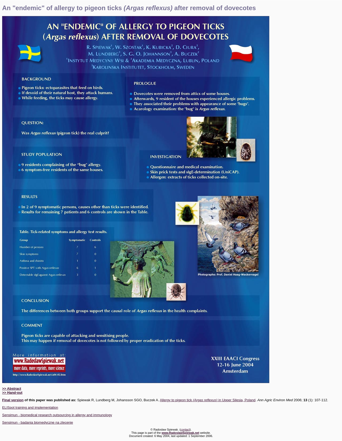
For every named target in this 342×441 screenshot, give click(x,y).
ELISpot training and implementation (30, 407)
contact (185, 429)
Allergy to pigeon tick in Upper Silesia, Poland (207, 400)
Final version (13, 400)
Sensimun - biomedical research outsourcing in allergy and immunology (57, 415)
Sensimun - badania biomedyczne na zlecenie (37, 422)
